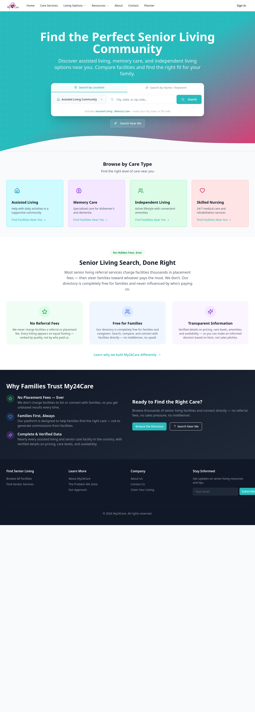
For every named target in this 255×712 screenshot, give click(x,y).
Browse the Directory (149, 426)
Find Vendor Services (19, 484)
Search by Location (89, 87)
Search (189, 99)
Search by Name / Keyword (165, 87)
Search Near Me (127, 123)
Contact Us (138, 484)
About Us (137, 478)
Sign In (241, 5)
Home (30, 5)
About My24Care (79, 478)
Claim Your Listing (142, 490)
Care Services (49, 5)
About (119, 5)
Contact (133, 5)
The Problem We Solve (83, 484)
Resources (100, 5)
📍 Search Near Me (185, 426)
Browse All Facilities (19, 478)
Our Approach (78, 490)
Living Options (74, 5)
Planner (149, 5)
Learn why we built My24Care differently (127, 355)
